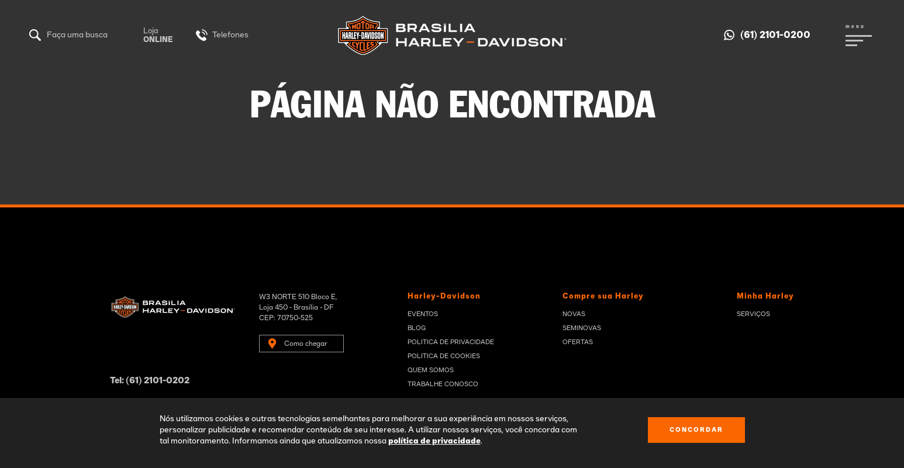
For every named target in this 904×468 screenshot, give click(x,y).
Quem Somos (431, 370)
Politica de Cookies (444, 356)
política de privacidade (434, 441)
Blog (417, 328)
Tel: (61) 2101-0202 (149, 380)
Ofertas (578, 342)
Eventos (423, 314)
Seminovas (582, 328)
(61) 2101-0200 (775, 35)
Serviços (753, 314)
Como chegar (305, 343)
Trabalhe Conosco (443, 384)
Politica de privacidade (451, 342)
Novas (574, 314)
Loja (158, 35)
